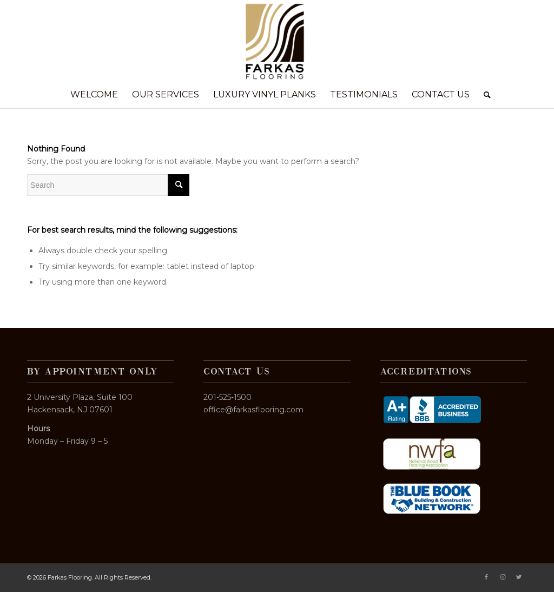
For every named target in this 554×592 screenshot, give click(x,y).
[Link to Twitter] (519, 577)
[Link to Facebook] (486, 577)
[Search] (484, 94)
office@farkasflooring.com (253, 410)
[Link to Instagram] (502, 577)
